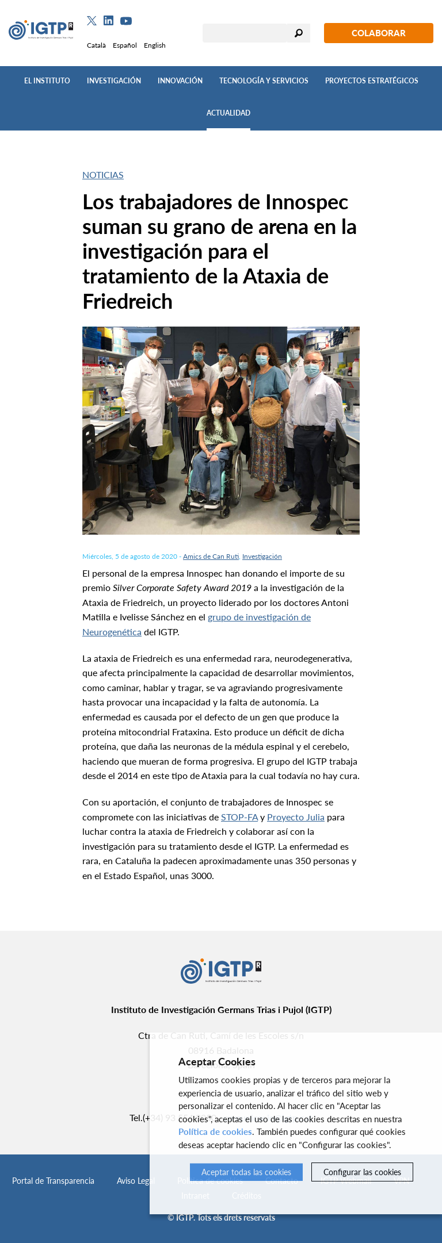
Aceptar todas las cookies (246, 1172)
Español (125, 45)
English (155, 45)
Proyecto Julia (296, 816)
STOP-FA (239, 816)
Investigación (114, 80)
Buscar (298, 33)
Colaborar (379, 33)
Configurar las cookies (362, 1172)
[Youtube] (126, 21)
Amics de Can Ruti (211, 556)
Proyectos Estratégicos (371, 80)
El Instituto (47, 80)
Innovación (180, 80)
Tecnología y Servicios (263, 80)
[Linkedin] (108, 21)
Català (96, 45)
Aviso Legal (136, 1181)
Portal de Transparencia (53, 1181)
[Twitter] (92, 21)
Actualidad (228, 113)
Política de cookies (215, 1132)
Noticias (103, 174)
